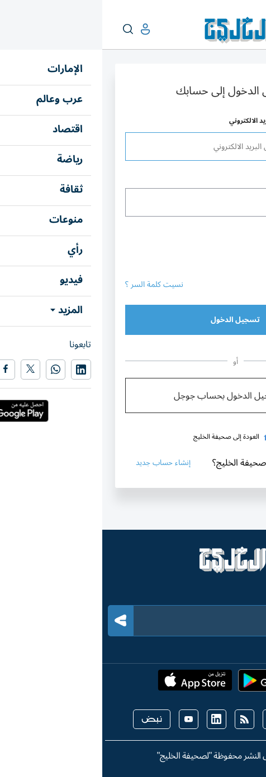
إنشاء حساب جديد (64, 462)
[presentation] (158, 247)
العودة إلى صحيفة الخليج (133, 437)
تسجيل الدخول (133, 320)
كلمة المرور (227, 177)
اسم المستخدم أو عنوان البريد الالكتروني (185, 121)
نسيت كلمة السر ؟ (52, 284)
